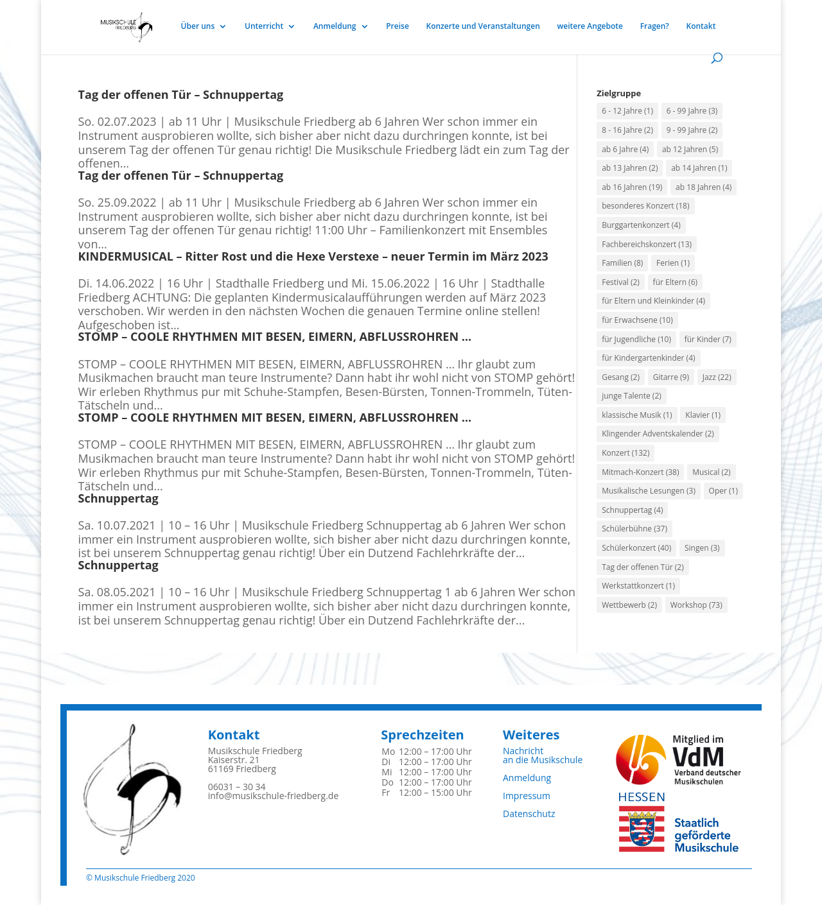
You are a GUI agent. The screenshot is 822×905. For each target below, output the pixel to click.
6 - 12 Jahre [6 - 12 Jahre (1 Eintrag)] (627, 110)
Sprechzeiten (422, 734)
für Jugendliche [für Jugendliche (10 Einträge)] (636, 339)
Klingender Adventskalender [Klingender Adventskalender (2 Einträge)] (658, 433)
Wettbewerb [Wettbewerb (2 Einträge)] (629, 604)
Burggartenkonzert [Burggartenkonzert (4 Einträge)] (641, 225)
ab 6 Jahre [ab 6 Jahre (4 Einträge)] (625, 149)
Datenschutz (529, 813)
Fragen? (654, 26)
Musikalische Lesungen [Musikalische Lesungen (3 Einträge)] (648, 490)
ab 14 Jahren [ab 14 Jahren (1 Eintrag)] (699, 167)
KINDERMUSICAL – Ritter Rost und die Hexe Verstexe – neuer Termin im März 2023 (313, 256)
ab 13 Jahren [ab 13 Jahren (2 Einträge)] (630, 167)
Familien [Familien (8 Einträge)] (622, 262)
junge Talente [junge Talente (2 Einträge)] (631, 395)
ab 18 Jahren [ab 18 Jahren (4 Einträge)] (703, 187)
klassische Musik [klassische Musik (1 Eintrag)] (637, 414)
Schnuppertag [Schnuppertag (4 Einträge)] (632, 509)
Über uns (198, 26)
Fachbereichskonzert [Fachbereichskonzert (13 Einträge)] (647, 244)
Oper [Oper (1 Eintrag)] (723, 490)
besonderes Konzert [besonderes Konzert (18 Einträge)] (645, 205)
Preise (397, 26)
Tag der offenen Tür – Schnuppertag (181, 94)
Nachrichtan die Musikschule (542, 755)
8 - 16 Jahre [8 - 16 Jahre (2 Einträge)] (627, 130)
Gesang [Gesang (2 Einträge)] (621, 377)
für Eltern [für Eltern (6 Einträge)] (675, 282)
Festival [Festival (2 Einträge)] (621, 282)
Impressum (526, 795)
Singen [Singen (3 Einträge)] (702, 547)
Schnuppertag (118, 498)
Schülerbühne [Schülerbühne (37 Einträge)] (634, 528)
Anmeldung (334, 26)
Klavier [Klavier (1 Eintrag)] (703, 414)
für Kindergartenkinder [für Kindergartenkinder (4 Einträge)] (648, 357)
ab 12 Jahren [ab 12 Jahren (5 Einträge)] (690, 149)
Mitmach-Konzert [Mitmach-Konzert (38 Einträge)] (640, 472)
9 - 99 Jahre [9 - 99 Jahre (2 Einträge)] (692, 130)
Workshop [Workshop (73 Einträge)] (696, 604)
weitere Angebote (590, 26)
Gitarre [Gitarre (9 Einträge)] (671, 377)
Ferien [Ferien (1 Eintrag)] (673, 262)
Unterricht (264, 26)
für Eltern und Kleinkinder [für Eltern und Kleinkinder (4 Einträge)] (653, 300)
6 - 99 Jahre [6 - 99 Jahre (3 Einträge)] (692, 110)
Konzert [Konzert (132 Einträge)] (625, 452)
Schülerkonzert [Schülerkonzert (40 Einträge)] (636, 547)
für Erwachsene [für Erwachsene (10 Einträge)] (637, 320)
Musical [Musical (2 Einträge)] (711, 472)
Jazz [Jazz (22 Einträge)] (717, 377)
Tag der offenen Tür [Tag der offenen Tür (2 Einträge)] (643, 567)
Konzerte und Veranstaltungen (482, 26)
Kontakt (701, 26)
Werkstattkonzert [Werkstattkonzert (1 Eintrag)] (638, 585)
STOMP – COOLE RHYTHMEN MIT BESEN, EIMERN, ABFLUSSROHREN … (274, 336)
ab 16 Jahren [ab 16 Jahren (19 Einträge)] (632, 187)
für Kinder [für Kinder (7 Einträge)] (708, 339)
